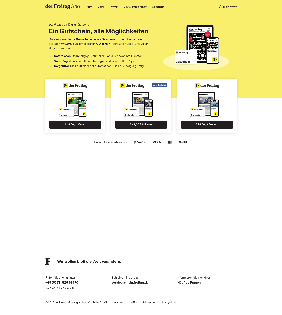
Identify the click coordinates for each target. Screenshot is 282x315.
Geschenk (158, 6)
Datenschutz (149, 302)
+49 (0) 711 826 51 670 (61, 282)
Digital (101, 6)
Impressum (119, 302)
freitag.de (169, 302)
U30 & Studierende (135, 6)
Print (89, 6)
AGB (134, 302)
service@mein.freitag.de (129, 282)
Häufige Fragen (189, 282)
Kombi (114, 6)
